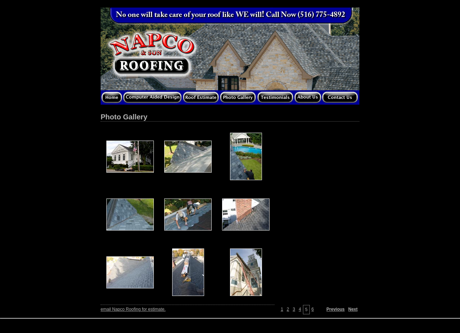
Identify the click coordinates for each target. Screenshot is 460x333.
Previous (335, 309)
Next (353, 309)
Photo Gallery (124, 117)
